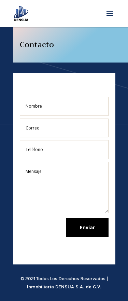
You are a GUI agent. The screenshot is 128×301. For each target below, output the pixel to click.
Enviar (87, 227)
